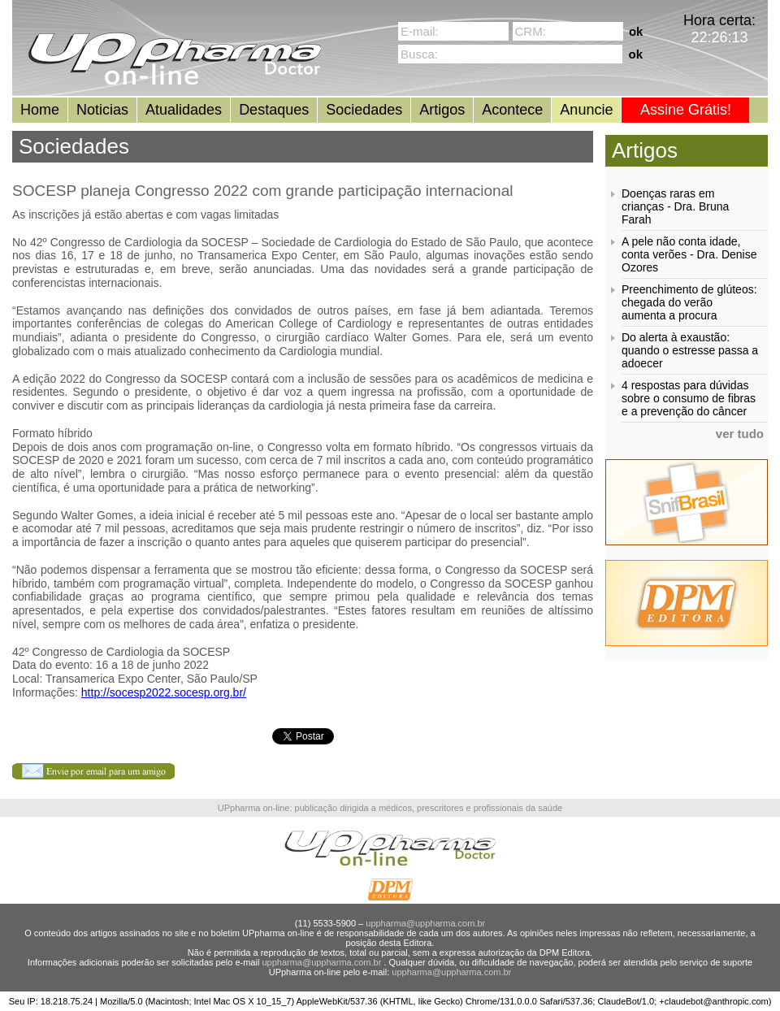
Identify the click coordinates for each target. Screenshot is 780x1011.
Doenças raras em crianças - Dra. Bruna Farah (675, 206)
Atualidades (183, 110)
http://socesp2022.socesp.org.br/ (163, 692)
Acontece (512, 110)
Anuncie (586, 110)
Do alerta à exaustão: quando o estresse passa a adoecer (690, 350)
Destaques (274, 110)
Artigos (442, 110)
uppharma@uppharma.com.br (425, 923)
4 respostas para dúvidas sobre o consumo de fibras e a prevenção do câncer (689, 398)
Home (39, 110)
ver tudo (740, 433)
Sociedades (364, 110)
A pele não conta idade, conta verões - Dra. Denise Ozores (689, 254)
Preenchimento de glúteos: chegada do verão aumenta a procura (689, 302)
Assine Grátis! (685, 110)
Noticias (102, 110)
